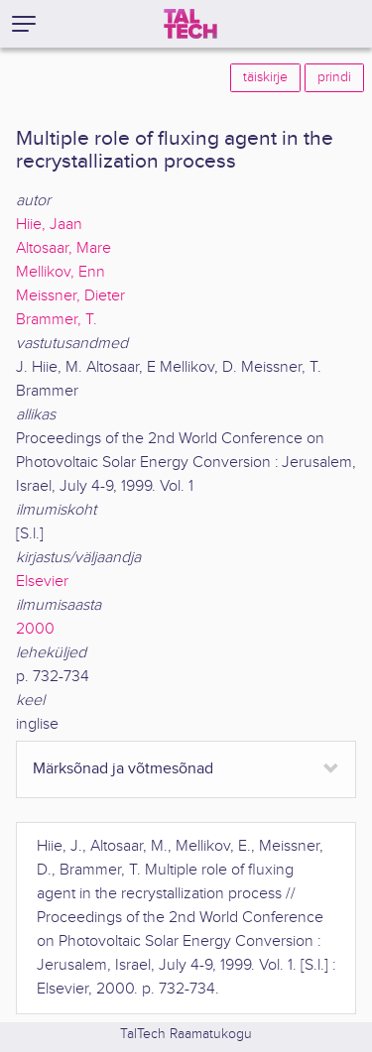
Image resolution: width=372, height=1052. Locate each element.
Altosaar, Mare (63, 248)
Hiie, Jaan (49, 224)
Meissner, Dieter (70, 296)
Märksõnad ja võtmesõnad (123, 769)
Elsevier (42, 581)
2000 (35, 629)
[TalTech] (190, 24)
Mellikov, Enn (60, 272)
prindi (334, 77)
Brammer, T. (56, 319)
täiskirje (265, 77)
